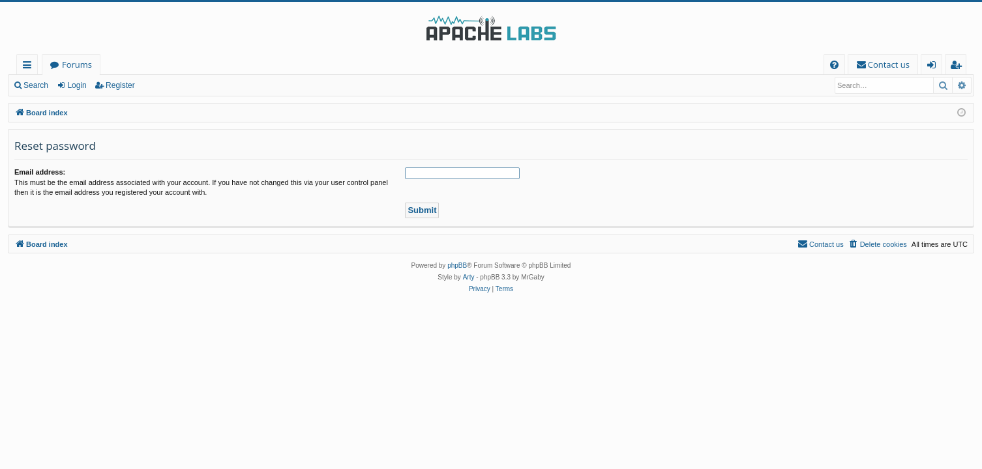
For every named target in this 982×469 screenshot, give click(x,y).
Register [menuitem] (958, 67)
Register (120, 85)
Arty (469, 277)
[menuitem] (834, 65)
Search (35, 85)
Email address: (39, 172)
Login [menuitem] (934, 67)
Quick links (29, 67)
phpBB (457, 265)
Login (76, 85)
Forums (77, 64)
